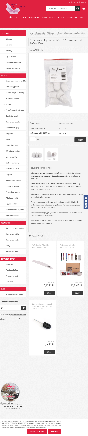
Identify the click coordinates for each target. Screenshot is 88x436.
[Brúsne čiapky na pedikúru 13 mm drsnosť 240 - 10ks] (58, 54)
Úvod (31, 33)
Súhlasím (54, 431)
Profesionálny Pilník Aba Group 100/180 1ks (40, 246)
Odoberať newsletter (9, 301)
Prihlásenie (72, 2)
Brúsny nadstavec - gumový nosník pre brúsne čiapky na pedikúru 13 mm (42, 306)
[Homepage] (11, 17)
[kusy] (33, 139)
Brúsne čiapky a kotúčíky (71, 33)
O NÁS (17, 17)
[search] (77, 8)
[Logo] (16, 8)
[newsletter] (23, 308)
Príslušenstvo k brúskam (54, 33)
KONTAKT (61, 17)
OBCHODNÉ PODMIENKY (30, 17)
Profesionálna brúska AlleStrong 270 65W (67, 246)
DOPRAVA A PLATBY (48, 17)
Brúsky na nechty (40, 33)
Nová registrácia (81, 2)
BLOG (81, 17)
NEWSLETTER (72, 17)
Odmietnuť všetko (37, 431)
